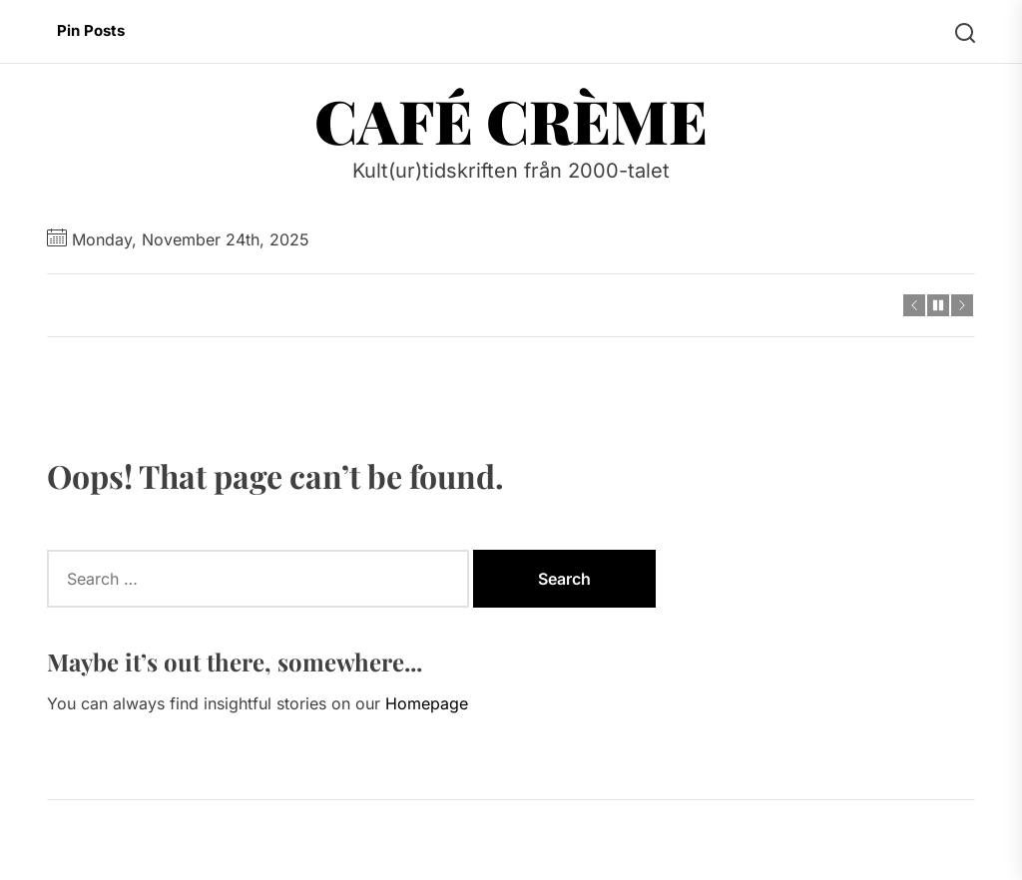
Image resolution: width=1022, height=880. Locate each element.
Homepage (426, 703)
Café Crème (511, 120)
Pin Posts (91, 30)
